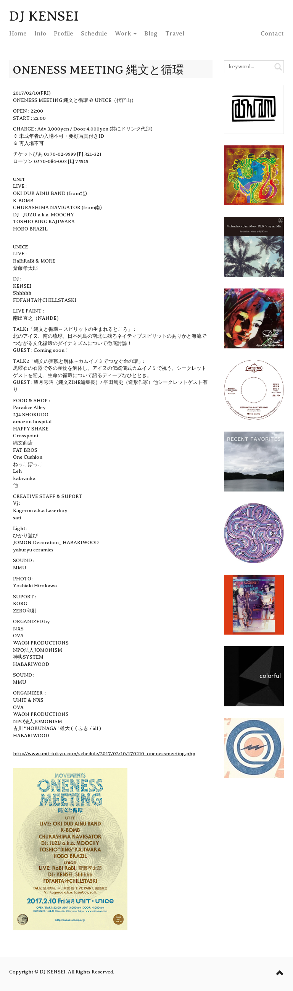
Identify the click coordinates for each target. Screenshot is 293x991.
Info (40, 33)
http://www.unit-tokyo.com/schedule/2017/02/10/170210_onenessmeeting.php (104, 753)
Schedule (94, 33)
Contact (272, 33)
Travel (174, 33)
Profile (63, 33)
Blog (151, 33)
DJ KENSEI (44, 16)
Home (18, 33)
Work (126, 33)
